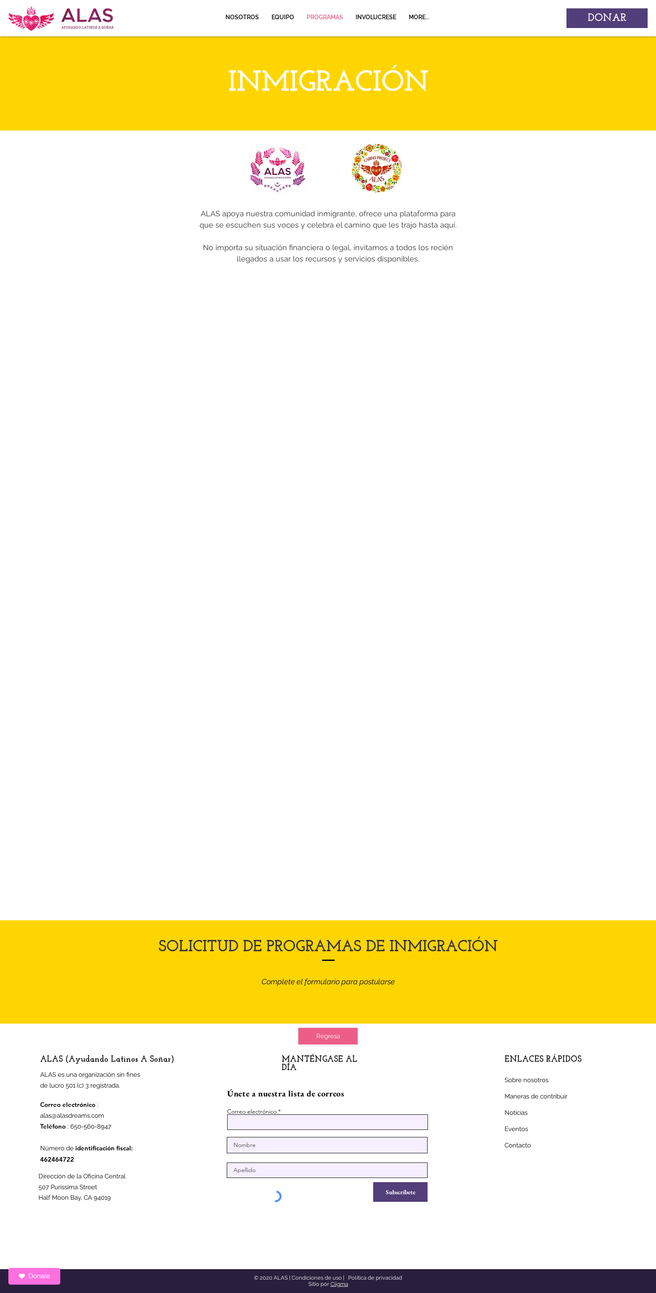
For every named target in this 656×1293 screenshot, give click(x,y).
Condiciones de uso (317, 1278)
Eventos (516, 1129)
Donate (34, 1276)
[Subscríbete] (400, 1192)
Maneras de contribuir (536, 1096)
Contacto (518, 1145)
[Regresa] (328, 1036)
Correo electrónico (252, 1111)
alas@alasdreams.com (72, 1115)
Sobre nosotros (526, 1080)
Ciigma (339, 1284)
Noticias (516, 1112)
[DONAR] (607, 18)
